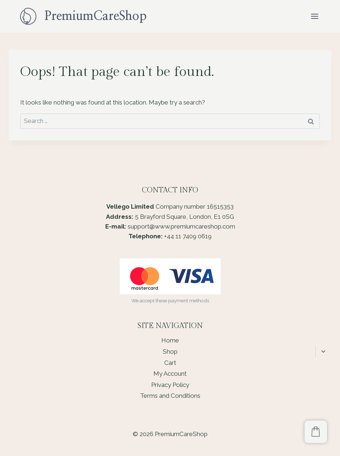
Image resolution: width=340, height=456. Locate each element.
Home (170, 340)
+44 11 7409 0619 (188, 236)
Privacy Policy (170, 384)
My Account (170, 373)
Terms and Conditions (170, 395)
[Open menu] (314, 16)
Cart (170, 362)
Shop (170, 351)
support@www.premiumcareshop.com (181, 226)
